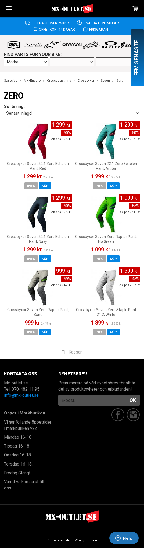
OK (132, 400)
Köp (45, 186)
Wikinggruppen (86, 540)
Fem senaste (136, 58)
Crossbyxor (86, 80)
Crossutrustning (59, 80)
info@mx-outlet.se (21, 395)
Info (31, 186)
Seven (105, 80)
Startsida (10, 80)
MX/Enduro (32, 80)
